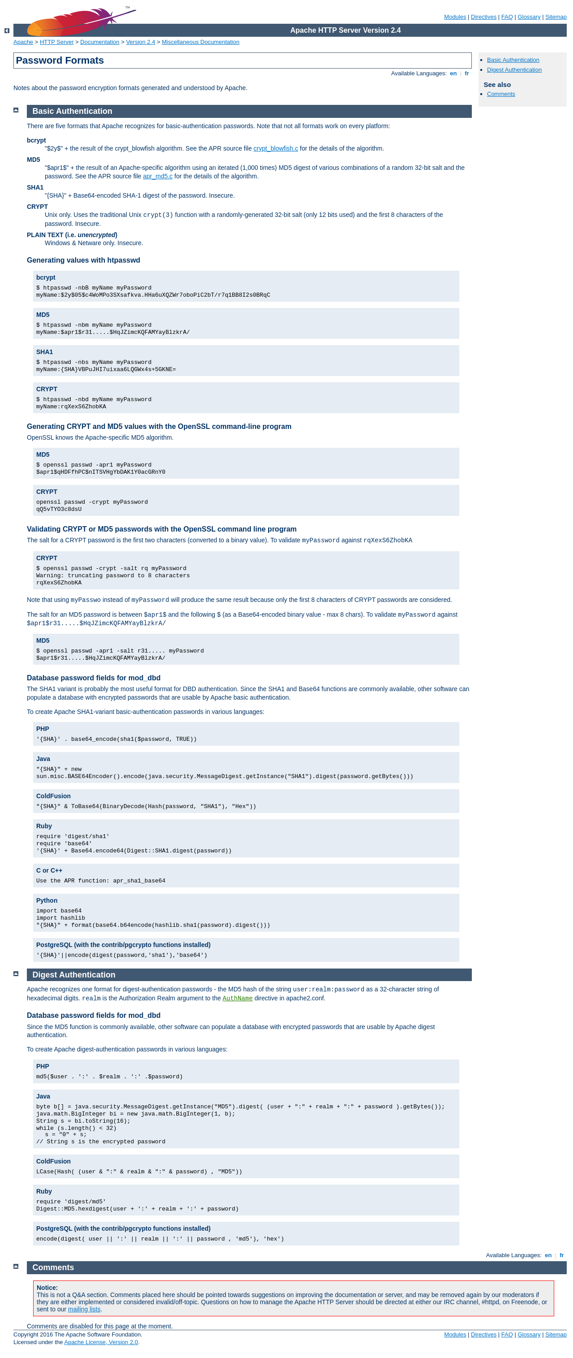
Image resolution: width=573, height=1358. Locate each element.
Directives (483, 16)
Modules (455, 16)
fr (467, 73)
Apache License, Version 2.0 (101, 1342)
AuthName (237, 998)
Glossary (528, 16)
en (453, 73)
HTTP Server (57, 42)
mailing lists (84, 1309)
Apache (23, 42)
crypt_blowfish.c (275, 148)
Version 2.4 (140, 42)
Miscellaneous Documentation (200, 42)
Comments (501, 94)
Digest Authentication (514, 69)
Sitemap (556, 16)
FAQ (507, 16)
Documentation (99, 42)
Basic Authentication (513, 59)
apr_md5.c (157, 176)
